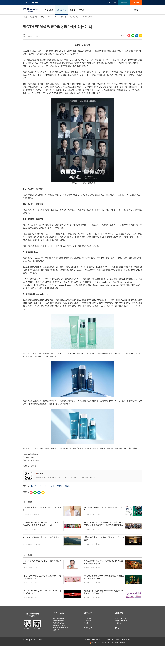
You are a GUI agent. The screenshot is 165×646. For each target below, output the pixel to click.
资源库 (72, 10)
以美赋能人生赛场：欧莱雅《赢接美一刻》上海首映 (104, 538)
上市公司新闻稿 (87, 17)
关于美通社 (89, 613)
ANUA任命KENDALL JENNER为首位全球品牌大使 (42, 562)
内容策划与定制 (58, 618)
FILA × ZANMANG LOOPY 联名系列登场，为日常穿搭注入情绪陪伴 (42, 577)
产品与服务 (49, 10)
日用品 (52, 486)
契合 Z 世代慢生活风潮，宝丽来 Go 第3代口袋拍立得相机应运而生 (103, 562)
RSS (40, 639)
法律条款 (25, 639)
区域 (54, 17)
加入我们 (87, 623)
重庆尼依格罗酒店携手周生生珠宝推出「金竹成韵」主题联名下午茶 (104, 577)
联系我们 (82, 10)
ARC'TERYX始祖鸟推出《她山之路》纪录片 (41, 537)
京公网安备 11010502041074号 (101, 643)
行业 (48, 17)
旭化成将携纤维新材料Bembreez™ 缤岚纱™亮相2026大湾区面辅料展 (104, 592)
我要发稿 (124, 2)
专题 (42, 17)
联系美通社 (120, 613)
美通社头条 (62, 17)
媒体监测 (136, 2)
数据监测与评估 (58, 623)
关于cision (87, 621)
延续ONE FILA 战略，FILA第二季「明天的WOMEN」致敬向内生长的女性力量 (40, 523)
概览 (25, 17)
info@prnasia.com (121, 621)
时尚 (46, 486)
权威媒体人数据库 (59, 625)
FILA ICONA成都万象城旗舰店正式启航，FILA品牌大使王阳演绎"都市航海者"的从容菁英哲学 (103, 523)
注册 (108, 2)
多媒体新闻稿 (74, 17)
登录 (115, 2)
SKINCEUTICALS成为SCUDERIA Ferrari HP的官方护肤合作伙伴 (42, 592)
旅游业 (67, 486)
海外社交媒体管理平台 (60, 628)
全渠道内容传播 (58, 621)
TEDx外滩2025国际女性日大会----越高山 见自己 (103, 508)
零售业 (59, 486)
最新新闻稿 (34, 17)
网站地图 (34, 639)
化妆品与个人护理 (36, 486)
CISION (123, 639)
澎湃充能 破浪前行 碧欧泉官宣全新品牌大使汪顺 (42, 508)
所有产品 (56, 630)
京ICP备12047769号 (120, 643)
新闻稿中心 (61, 10)
